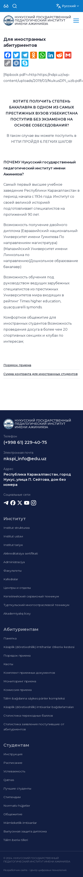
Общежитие (12, 814)
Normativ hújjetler (16, 806)
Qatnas (8, 780)
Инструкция (12, 754)
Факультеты (12, 571)
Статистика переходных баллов (28, 715)
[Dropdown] (6, 6)
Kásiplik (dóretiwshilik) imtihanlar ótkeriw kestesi (38, 647)
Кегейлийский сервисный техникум (31, 596)
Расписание (12, 763)
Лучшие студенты (17, 788)
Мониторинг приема (19, 681)
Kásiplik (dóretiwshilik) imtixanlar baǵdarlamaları (38, 707)
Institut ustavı (13, 536)
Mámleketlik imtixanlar (20, 823)
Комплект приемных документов (29, 673)
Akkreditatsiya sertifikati (20, 553)
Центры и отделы (17, 588)
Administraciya (14, 562)
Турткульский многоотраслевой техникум (36, 605)
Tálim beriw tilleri (15, 840)
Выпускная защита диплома (25, 831)
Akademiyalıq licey (17, 613)
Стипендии (12, 797)
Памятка (10, 638)
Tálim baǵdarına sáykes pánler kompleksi (34, 698)
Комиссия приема (17, 690)
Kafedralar (10, 579)
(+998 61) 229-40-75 (25, 442)
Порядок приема (17, 365)
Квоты (8, 664)
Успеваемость (14, 771)
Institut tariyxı (13, 545)
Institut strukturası (16, 528)
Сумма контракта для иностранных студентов (40, 374)
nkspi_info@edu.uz (24, 458)
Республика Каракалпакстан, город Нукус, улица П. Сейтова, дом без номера (37, 479)
